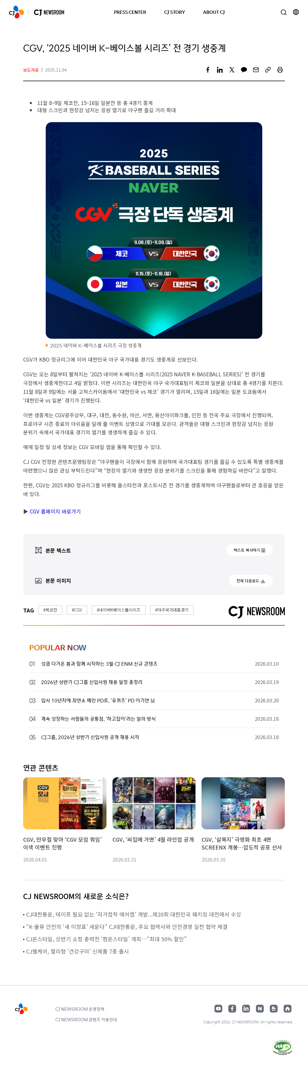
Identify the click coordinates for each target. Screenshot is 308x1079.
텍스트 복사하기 (247, 550)
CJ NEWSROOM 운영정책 (79, 1009)
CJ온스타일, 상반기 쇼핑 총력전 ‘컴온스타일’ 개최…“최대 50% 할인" (106, 939)
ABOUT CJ (214, 12)
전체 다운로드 (247, 581)
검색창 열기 (283, 12)
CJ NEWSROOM (16, 12)
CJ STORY (174, 12)
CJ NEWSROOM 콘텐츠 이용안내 (86, 1019)
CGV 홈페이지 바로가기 (54, 511)
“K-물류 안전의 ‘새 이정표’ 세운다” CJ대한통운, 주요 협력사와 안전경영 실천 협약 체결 (127, 926)
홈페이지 (287, 1008)
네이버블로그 (259, 1008)
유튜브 (218, 1008)
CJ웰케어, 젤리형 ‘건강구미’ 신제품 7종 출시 (77, 951)
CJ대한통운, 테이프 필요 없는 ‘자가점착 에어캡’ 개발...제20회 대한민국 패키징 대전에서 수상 (133, 914)
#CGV (77, 610)
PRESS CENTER (130, 12)
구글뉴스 (273, 1008)
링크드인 (246, 1008)
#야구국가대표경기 (172, 610)
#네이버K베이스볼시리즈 (118, 610)
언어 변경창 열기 (296, 12)
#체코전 (50, 610)
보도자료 (31, 70)
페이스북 (232, 1008)
